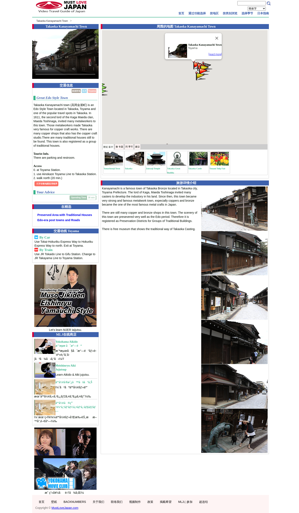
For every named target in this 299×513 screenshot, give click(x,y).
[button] (102, 91)
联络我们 (117, 501)
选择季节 (247, 13)
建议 (137, 146)
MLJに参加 (185, 501)
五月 (84, 91)
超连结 (203, 501)
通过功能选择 (197, 13)
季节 (129, 146)
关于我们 (98, 501)
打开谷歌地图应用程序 (47, 184)
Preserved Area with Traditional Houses (64, 215)
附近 (108, 147)
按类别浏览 (230, 13)
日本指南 (263, 13)
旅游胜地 (76, 91)
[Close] (217, 38)
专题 (119, 146)
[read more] (215, 54)
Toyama (92, 91)
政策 (150, 501)
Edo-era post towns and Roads (58, 220)
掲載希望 (166, 501)
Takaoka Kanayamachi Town (52, 20)
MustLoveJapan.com (64, 507)
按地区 (214, 13)
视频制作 (135, 501)
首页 (181, 13)
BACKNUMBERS (75, 501)
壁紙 (54, 501)
